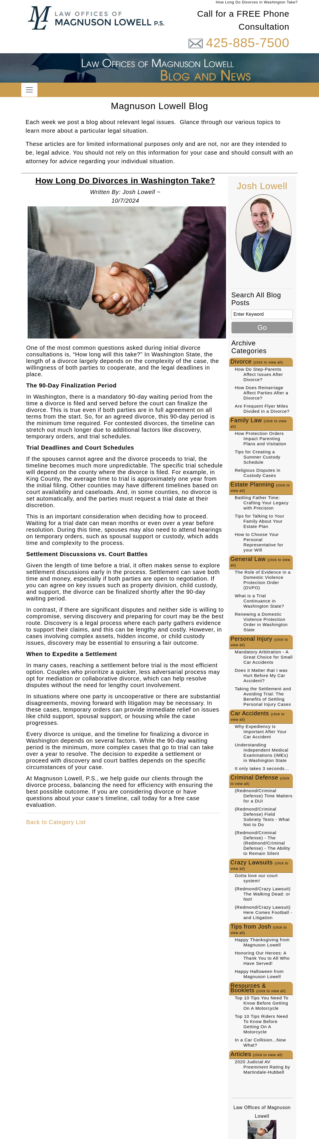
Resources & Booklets (258, 987)
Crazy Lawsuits (259, 865)
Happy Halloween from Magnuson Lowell (259, 974)
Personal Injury (259, 641)
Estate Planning (260, 487)
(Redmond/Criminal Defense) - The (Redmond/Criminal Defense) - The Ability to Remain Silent (262, 843)
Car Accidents (258, 716)
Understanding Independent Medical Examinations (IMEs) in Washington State (261, 752)
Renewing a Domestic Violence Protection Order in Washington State (261, 622)
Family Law (259, 423)
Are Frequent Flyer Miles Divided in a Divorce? (262, 409)
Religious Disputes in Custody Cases (258, 473)
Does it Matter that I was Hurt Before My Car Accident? (261, 675)
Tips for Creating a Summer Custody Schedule (258, 457)
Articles (257, 1054)
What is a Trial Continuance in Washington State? (259, 601)
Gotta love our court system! (256, 878)
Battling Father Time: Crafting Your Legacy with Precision (262, 502)
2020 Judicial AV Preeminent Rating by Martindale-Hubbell (262, 1067)
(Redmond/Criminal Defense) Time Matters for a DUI (264, 795)
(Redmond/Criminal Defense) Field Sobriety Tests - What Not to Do (262, 817)
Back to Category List (56, 822)
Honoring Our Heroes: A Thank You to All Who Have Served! (262, 958)
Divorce (257, 361)
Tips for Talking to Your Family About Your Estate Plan (259, 521)
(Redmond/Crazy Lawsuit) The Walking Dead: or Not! (263, 894)
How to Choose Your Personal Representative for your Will (259, 542)
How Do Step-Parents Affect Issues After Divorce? (259, 374)
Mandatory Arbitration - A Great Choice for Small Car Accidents (264, 657)
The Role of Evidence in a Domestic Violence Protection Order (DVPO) (263, 580)
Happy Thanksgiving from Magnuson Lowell (262, 942)
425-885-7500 (247, 42)
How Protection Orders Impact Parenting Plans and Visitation (260, 438)
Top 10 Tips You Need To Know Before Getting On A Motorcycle (261, 1003)
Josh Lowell (262, 186)
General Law (260, 561)
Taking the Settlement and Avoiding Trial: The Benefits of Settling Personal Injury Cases (263, 696)
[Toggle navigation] (29, 90)
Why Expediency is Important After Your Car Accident (261, 731)
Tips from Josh (259, 929)
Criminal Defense (260, 780)
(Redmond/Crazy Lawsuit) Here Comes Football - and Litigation (264, 912)
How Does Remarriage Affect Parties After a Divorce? (261, 392)
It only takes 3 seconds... (262, 768)
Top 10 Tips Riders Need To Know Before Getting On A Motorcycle (261, 1024)
